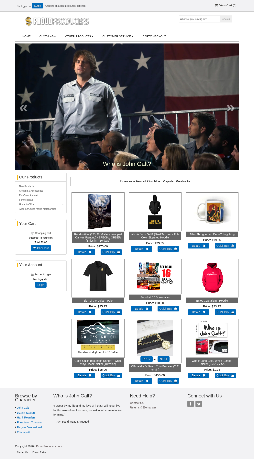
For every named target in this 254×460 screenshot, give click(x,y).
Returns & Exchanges (143, 407)
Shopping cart (43, 233)
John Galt (23, 407)
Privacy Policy (39, 452)
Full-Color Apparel (28, 195)
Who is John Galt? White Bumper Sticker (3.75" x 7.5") (212, 362)
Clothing (46, 36)
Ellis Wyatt (23, 432)
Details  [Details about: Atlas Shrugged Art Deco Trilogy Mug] (198, 245)
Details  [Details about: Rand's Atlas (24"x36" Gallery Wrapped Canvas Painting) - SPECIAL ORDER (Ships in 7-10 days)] (84, 252)
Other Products (78, 36)
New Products (26, 186)
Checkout (41, 248)
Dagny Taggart (26, 412)
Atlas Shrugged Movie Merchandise (37, 209)
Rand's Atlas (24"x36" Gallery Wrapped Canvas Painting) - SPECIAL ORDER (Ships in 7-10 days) (98, 237)
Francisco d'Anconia (29, 422)
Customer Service (117, 36)
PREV (146, 359)
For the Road (26, 200)
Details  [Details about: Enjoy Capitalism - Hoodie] (198, 312)
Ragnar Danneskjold (29, 427)
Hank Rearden (26, 417)
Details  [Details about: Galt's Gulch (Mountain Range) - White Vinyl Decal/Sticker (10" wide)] (84, 375)
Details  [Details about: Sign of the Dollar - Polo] (84, 312)
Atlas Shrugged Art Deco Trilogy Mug (212, 234)
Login (37, 5)
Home (26, 36)
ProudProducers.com (49, 446)
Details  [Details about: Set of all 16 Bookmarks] (141, 308)
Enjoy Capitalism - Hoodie (212, 300)
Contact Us (137, 403)
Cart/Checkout (154, 36)
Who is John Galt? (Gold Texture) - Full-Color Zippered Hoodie (155, 236)
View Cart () (226, 5)
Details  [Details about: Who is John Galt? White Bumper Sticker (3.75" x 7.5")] (198, 375)
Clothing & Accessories (31, 190)
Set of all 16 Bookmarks (155, 297)
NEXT (163, 359)
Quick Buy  (111, 252)
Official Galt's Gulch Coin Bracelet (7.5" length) (155, 368)
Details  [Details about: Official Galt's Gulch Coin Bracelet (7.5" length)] (141, 381)
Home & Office (27, 204)
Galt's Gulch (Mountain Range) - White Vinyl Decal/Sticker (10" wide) (98, 362)
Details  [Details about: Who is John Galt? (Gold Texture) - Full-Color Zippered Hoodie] (141, 249)
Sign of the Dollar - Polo (98, 300)
